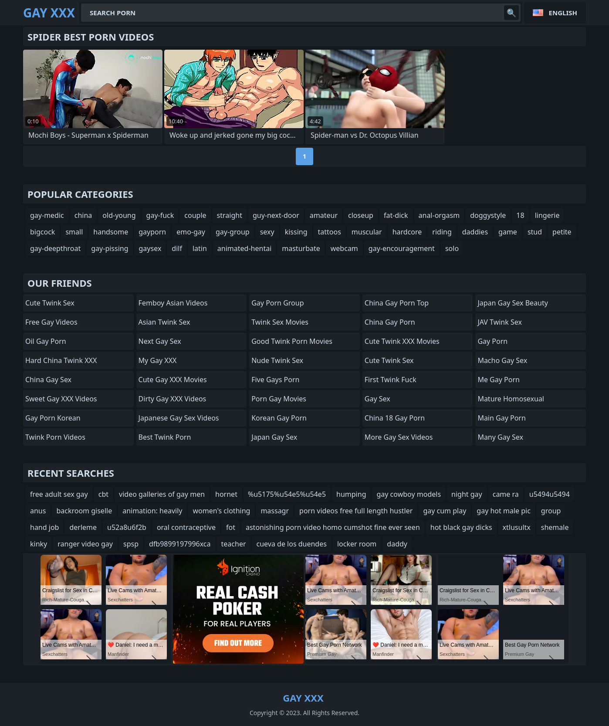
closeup (360, 215)
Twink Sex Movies (279, 322)
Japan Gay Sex (274, 437)
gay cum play (444, 511)
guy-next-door (276, 215)
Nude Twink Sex (277, 360)
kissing (296, 232)
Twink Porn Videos (55, 437)
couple (195, 215)
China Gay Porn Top (397, 303)
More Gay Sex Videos (399, 437)
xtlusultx (517, 527)
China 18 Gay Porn (395, 418)
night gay (466, 494)
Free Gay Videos (51, 322)
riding (441, 232)
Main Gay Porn (501, 418)
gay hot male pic (504, 511)
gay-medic (47, 215)
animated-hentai (244, 248)
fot (230, 527)
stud (535, 232)
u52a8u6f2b (126, 527)
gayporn (152, 232)
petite (562, 232)
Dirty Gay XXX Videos (172, 399)
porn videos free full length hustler (356, 511)
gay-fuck (160, 215)
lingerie (547, 215)
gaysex (150, 248)
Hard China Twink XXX (61, 360)
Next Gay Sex (160, 341)
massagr (275, 511)
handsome (110, 232)
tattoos (329, 232)
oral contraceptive (186, 527)
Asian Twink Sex (164, 322)
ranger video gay (85, 544)
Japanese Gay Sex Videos (179, 418)
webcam (344, 248)
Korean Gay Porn (279, 418)
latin (200, 248)
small (74, 232)
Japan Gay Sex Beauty (512, 303)
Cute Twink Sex (49, 303)
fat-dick (396, 215)
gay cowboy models (408, 494)
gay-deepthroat (55, 248)
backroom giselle (84, 511)
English (563, 12)
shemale (555, 527)
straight (229, 215)
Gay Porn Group (277, 303)
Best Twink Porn (165, 437)
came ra (506, 494)
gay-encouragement (402, 248)
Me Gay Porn (498, 379)
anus (38, 511)
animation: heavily (152, 511)
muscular (367, 232)
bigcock (42, 232)
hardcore (407, 232)
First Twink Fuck (390, 379)
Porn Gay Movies (278, 399)
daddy (397, 544)
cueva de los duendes (292, 544)
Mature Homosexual (510, 399)
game (507, 232)
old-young (118, 215)
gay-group (233, 232)
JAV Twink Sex (499, 322)
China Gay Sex (48, 379)
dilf (177, 248)
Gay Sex (377, 399)
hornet (226, 494)
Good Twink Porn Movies (291, 341)
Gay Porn (492, 341)
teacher (233, 544)
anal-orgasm (439, 215)
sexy (267, 232)
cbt (103, 494)
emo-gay (190, 232)
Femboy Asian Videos (173, 303)
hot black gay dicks (461, 527)
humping (351, 494)
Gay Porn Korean (53, 418)
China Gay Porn (390, 322)
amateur (324, 215)
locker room (356, 544)
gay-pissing (109, 248)
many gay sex (500, 437)
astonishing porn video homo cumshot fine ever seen (333, 527)
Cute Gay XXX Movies (173, 379)
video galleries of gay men (162, 494)
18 (520, 215)
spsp (131, 544)
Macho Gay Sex (502, 360)
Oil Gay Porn (45, 341)
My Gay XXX (158, 360)
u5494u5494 (549, 494)
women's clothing (221, 511)
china (83, 215)
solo (452, 248)
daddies (475, 232)
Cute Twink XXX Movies (402, 341)
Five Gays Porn (275, 379)
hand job (44, 527)
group (551, 511)
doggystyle (488, 215)
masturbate (301, 248)
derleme (83, 527)
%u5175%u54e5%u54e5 (287, 494)
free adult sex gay (59, 494)
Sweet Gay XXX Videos (61, 399)
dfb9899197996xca (180, 544)
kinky (38, 544)
